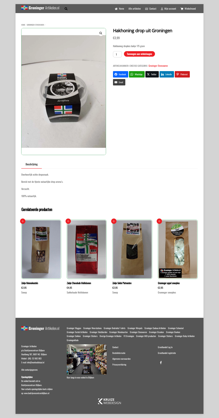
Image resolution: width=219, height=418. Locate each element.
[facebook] (161, 361)
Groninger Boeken (173, 332)
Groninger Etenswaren (35, 24)
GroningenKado (72, 340)
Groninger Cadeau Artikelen (155, 328)
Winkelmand (188, 8)
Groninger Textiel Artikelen (77, 332)
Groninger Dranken (156, 332)
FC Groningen (129, 336)
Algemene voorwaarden (121, 358)
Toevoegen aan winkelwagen (139, 54)
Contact (150, 8)
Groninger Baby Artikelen (185, 336)
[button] (101, 33)
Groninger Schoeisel (176, 328)
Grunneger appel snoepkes (169, 283)
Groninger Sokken (74, 336)
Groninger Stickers (90, 336)
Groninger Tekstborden (98, 332)
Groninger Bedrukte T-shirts (114, 328)
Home (119, 8)
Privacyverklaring (119, 364)
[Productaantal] (117, 54)
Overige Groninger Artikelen (110, 336)
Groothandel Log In (165, 347)
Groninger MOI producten (146, 336)
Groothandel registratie (167, 353)
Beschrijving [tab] (32, 164)
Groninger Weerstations (92, 328)
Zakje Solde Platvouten (121, 283)
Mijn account (168, 8)
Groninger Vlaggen (74, 328)
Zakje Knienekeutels (29, 283)
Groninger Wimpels (135, 328)
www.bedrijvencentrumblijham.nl (36, 393)
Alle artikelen (135, 8)
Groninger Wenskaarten (118, 332)
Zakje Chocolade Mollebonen (79, 283)
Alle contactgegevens (29, 369)
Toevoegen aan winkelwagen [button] (22, 221)
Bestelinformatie (118, 353)
